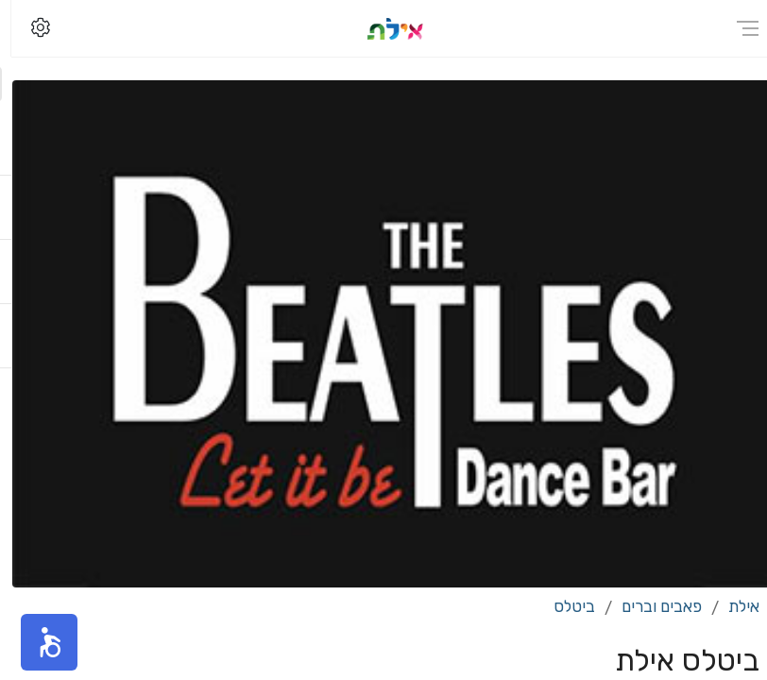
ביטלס (563, 606)
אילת (732, 606)
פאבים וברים (650, 606)
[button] (37, 642)
